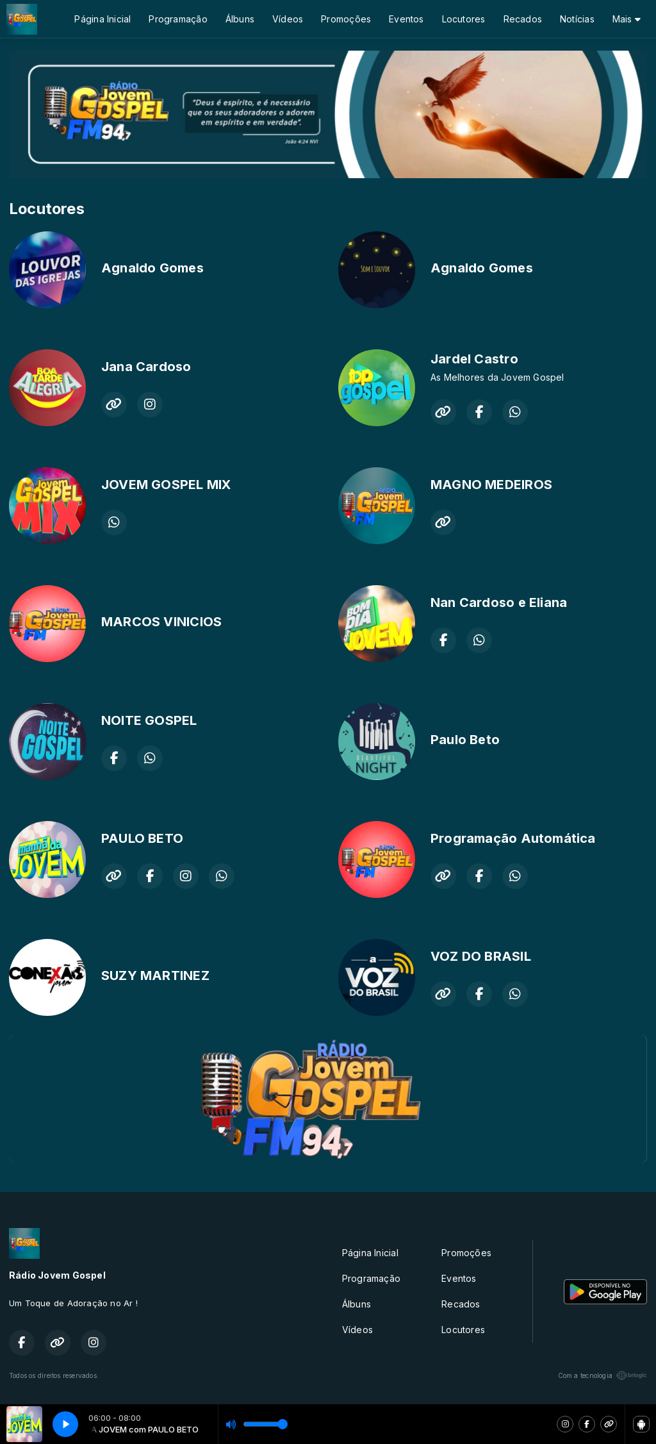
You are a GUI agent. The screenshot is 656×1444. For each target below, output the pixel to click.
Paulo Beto (465, 739)
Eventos (406, 18)
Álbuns (240, 18)
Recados (523, 18)
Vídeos (287, 18)
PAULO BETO (142, 838)
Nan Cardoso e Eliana (498, 602)
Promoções (346, 18)
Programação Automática (513, 838)
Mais (626, 18)
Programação (178, 18)
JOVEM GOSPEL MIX (166, 484)
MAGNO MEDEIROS (491, 484)
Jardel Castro (474, 359)
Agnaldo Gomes (152, 268)
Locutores (464, 18)
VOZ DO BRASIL (480, 956)
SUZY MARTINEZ (155, 975)
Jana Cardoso (146, 366)
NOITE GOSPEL (149, 720)
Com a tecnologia (602, 1375)
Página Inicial (102, 18)
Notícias (577, 18)
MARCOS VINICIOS (161, 621)
